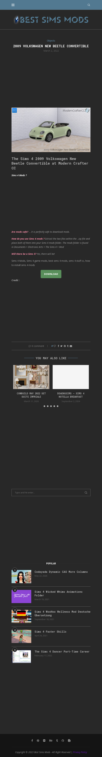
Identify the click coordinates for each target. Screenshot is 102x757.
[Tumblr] (57, 740)
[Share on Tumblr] (67, 346)
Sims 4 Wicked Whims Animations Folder (58, 593)
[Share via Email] (71, 346)
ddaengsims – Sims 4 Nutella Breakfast (70, 395)
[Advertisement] (51, 80)
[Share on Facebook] (58, 346)
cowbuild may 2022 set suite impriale (31, 395)
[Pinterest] (38, 740)
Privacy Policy (80, 752)
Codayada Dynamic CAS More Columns (61, 571)
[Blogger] (69, 740)
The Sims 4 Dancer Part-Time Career (62, 651)
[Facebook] (32, 740)
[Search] (88, 5)
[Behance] (50, 740)
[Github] (63, 740)
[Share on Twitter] (61, 346)
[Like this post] (54, 346)
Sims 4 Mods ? (19, 175)
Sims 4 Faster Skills (50, 631)
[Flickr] (44, 740)
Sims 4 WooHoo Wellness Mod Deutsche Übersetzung (62, 613)
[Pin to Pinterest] (65, 346)
